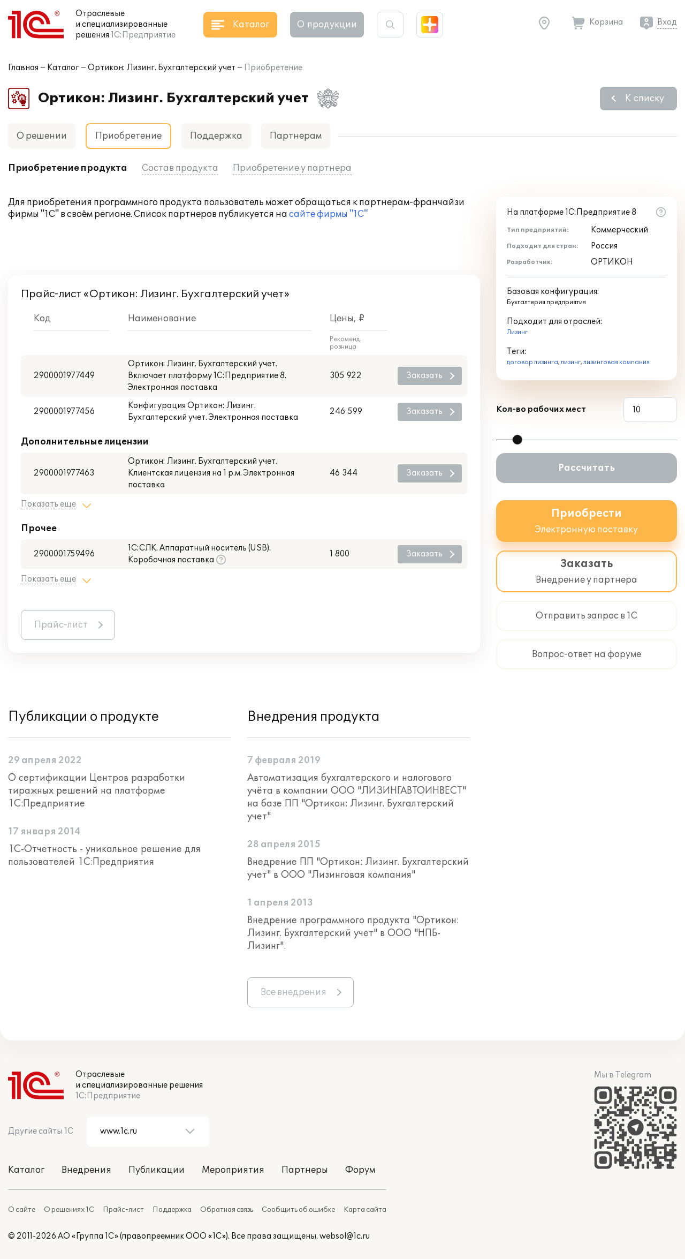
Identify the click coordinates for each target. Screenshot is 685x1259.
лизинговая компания (616, 362)
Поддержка (216, 136)
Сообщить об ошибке (298, 1209)
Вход (667, 22)
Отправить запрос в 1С (586, 615)
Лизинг (517, 332)
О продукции (327, 24)
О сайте (21, 1209)
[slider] (517, 439)
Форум (360, 1170)
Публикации (156, 1170)
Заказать (424, 375)
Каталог (63, 67)
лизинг (571, 362)
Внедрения (86, 1170)
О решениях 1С (69, 1209)
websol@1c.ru (344, 1236)
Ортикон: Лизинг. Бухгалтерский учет (161, 67)
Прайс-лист (61, 625)
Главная (23, 67)
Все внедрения (293, 992)
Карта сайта (365, 1209)
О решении (42, 136)
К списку (644, 98)
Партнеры (304, 1170)
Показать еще (48, 504)
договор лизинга (532, 362)
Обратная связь (226, 1209)
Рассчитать (586, 468)
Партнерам (296, 136)
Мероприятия (233, 1170)
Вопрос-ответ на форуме (586, 654)
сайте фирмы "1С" (328, 214)
